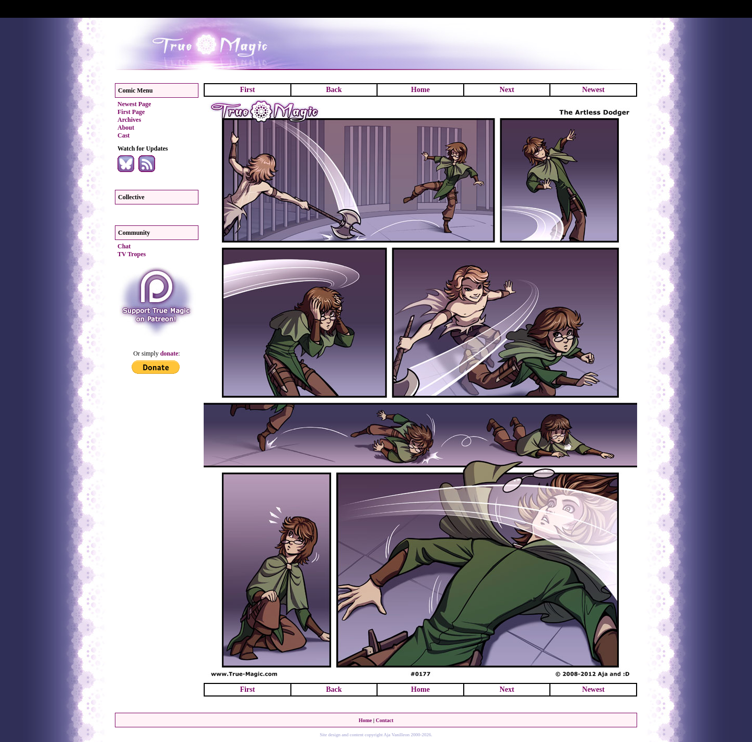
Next (507, 90)
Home (420, 90)
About (126, 127)
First (247, 90)
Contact (384, 720)
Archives (129, 119)
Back (334, 90)
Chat (124, 246)
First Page (131, 112)
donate (169, 353)
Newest (593, 90)
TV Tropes (132, 254)
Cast (124, 135)
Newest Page (134, 104)
